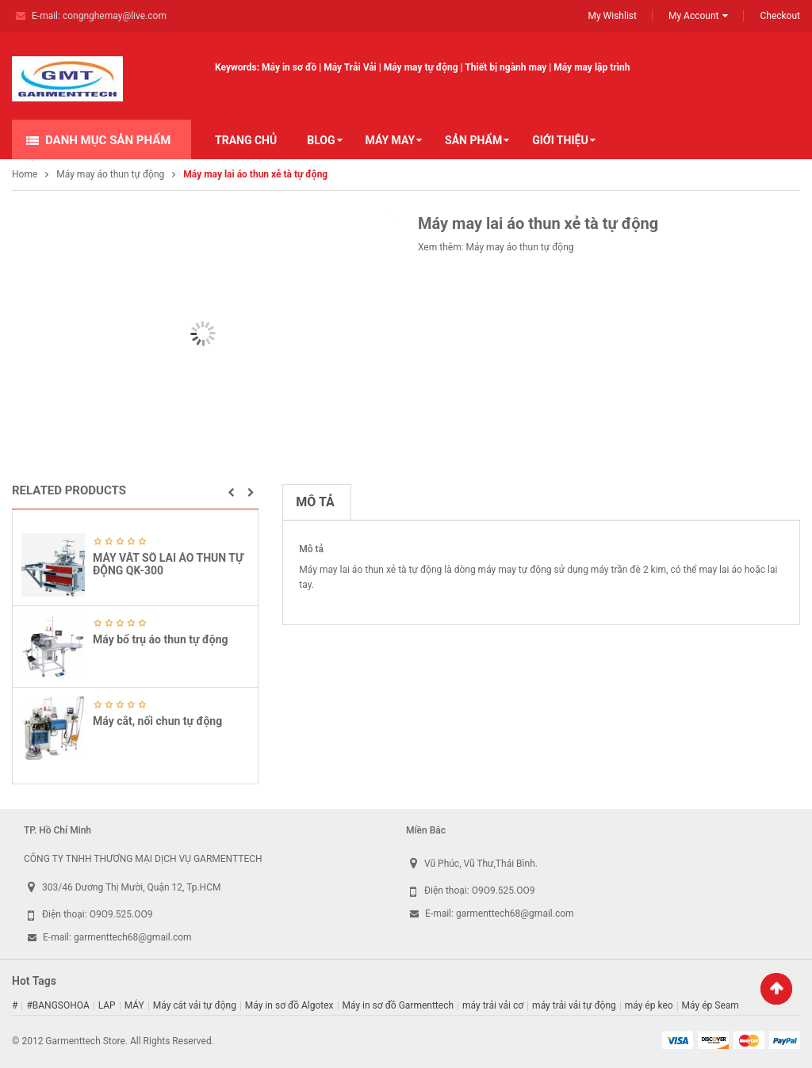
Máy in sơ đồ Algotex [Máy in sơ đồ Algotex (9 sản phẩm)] (289, 1005)
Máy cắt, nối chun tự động (157, 721)
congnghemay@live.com (115, 15)
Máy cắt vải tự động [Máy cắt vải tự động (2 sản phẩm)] (194, 1005)
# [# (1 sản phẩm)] (14, 1005)
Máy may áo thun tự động (110, 174)
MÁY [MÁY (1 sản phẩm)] (134, 1005)
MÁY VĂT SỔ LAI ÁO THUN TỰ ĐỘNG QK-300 (168, 563)
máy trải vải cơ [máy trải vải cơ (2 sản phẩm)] (492, 1005)
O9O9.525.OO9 (121, 914)
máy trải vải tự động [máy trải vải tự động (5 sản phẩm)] (574, 1005)
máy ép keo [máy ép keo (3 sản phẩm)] (649, 1005)
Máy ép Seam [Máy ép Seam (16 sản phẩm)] (710, 1005)
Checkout (780, 15)
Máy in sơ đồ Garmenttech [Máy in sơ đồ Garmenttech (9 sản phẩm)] (398, 1005)
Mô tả (315, 501)
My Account (693, 15)
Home (24, 174)
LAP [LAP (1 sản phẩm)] (107, 1005)
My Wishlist (612, 15)
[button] (231, 493)
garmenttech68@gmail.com (133, 937)
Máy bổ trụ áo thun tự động (160, 639)
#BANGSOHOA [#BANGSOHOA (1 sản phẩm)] (57, 1005)
